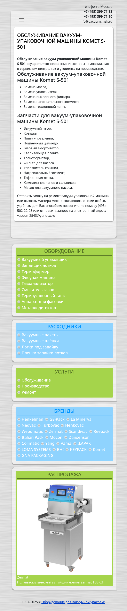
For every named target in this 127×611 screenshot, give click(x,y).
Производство (35, 386)
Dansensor (79, 437)
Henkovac (74, 425)
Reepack (101, 431)
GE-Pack (57, 419)
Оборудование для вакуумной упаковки (73, 602)
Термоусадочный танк (43, 295)
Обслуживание (36, 380)
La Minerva (81, 419)
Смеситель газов (38, 289)
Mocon (56, 437)
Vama (66, 443)
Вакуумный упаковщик (44, 259)
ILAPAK (84, 443)
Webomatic (32, 431)
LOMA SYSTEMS (36, 449)
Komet (99, 449)
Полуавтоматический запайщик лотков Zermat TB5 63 (60, 582)
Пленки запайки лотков (45, 353)
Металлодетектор (39, 308)
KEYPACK (78, 449)
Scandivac (78, 431)
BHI (60, 449)
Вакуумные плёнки (40, 341)
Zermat (56, 431)
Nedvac (29, 425)
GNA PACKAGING (38, 455)
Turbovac (50, 425)
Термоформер (35, 271)
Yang (50, 443)
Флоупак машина (39, 277)
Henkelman (32, 419)
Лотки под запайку (40, 347)
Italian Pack (32, 437)
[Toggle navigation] (21, 20)
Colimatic (30, 443)
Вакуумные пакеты (40, 335)
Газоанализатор (37, 283)
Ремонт (29, 392)
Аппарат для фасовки (43, 301)
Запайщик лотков (39, 265)
